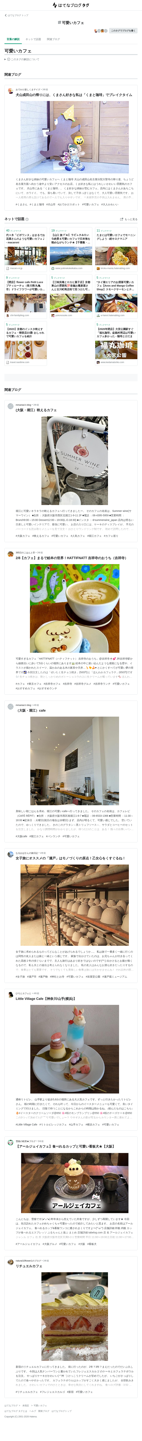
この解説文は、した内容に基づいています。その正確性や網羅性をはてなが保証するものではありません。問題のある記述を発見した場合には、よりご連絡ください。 (21, 59)
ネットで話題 (33, 39)
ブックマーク (13, 230)
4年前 (36, 705)
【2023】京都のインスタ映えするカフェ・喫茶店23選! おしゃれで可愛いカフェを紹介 (25, 333)
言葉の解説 (13, 39)
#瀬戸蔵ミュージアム (114, 976)
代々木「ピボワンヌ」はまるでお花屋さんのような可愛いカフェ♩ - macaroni (25, 239)
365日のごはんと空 (25, 552)
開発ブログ (43, 1411)
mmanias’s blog (23, 405)
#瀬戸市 (31, 976)
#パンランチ (53, 836)
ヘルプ (32, 1411)
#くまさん (22, 204)
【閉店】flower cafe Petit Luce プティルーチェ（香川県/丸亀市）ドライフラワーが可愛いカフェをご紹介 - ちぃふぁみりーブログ (25, 286)
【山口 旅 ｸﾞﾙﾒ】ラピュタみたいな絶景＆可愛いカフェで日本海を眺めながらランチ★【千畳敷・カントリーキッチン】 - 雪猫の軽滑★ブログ (70, 239)
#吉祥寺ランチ (102, 683)
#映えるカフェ (40, 535)
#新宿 (70, 1391)
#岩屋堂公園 (93, 976)
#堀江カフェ (94, 535)
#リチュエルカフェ (27, 1391)
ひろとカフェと (23, 993)
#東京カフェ (34, 683)
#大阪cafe (21, 836)
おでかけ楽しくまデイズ (28, 89)
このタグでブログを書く (123, 30)
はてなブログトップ (62, 1411)
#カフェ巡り (111, 535)
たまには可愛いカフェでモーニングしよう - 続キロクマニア (116, 237)
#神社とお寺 (57, 976)
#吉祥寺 (67, 683)
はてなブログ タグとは (15, 1411)
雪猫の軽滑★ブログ (26, 1141)
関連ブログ (53, 39)
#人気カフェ (78, 535)
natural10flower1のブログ (28, 1260)
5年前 (41, 1141)
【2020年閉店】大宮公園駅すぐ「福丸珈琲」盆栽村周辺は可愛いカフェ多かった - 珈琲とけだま (116, 333)
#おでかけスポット (69, 204)
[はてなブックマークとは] (27, 219)
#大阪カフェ (23, 535)
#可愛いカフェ (90, 204)
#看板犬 (92, 1244)
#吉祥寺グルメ (82, 683)
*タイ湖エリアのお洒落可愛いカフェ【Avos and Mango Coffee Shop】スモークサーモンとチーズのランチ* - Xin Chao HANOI (115, 286)
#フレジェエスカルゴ (52, 1391)
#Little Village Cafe (26, 1124)
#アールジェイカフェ (28, 1244)
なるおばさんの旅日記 (27, 853)
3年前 (45, 89)
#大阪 (81, 1244)
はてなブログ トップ (16, 15)
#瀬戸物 (43, 976)
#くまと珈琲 (37, 204)
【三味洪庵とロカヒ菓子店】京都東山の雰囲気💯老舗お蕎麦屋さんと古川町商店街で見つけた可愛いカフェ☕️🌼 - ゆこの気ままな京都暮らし (70, 286)
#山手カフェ (76, 1124)
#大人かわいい (109, 204)
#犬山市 (51, 204)
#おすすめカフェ (25, 688)
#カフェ (20, 683)
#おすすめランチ (47, 688)
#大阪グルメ (50, 1244)
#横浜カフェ (93, 1124)
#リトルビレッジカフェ (53, 1124)
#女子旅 (20, 976)
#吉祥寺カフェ (52, 683)
